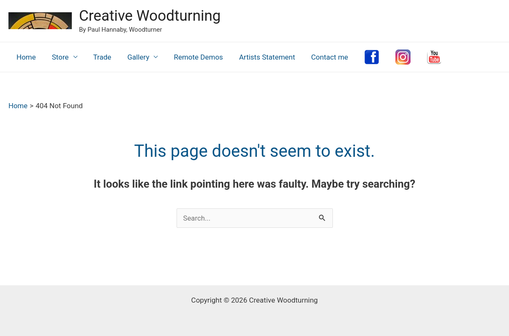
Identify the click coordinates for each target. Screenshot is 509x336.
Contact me (319, 57)
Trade (98, 57)
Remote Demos (190, 57)
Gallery (132, 57)
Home (25, 57)
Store (57, 57)
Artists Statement (258, 57)
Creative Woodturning (149, 16)
